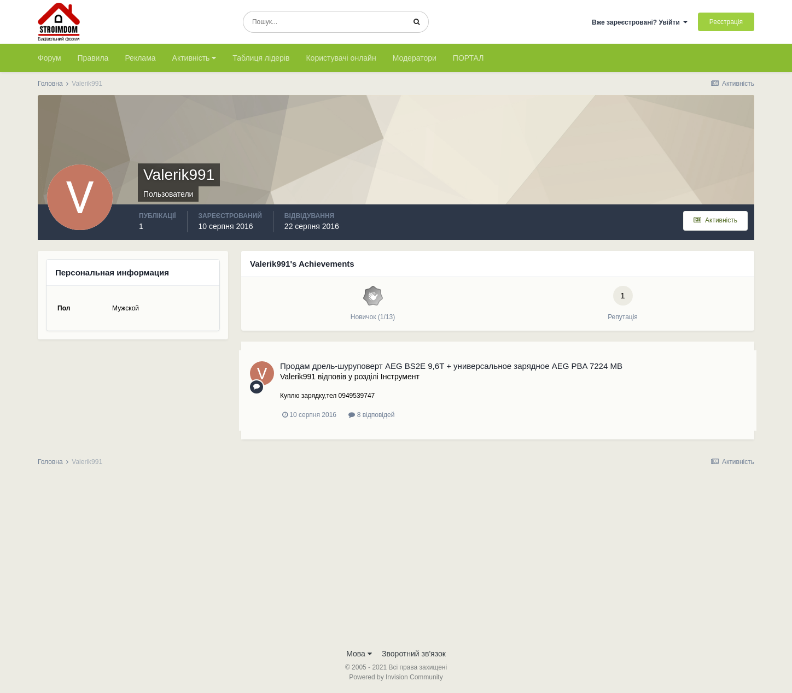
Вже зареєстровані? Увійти (640, 22)
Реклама (140, 58)
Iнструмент (400, 376)
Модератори (414, 58)
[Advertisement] (396, 560)
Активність (194, 58)
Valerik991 (298, 376)
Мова (359, 653)
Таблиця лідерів (260, 58)
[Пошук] (324, 21)
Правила (93, 58)
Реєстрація (726, 22)
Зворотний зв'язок (414, 653)
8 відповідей (371, 415)
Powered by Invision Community (395, 677)
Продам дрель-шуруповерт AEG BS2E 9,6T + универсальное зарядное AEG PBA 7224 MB (451, 366)
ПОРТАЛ (468, 58)
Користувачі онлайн (341, 58)
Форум (49, 58)
